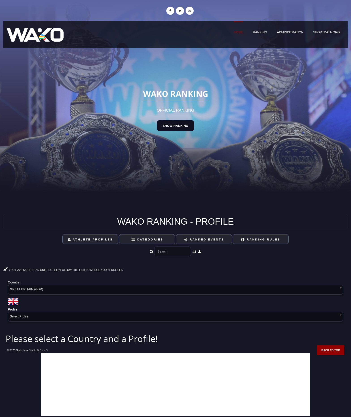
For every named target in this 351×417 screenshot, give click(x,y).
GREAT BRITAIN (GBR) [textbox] (26, 289)
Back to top (330, 350)
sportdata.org (326, 32)
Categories (147, 239)
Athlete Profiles (90, 239)
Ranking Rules (260, 239)
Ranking (260, 32)
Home (238, 32)
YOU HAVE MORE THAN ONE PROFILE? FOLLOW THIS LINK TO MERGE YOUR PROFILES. (63, 270)
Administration (290, 32)
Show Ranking (175, 126)
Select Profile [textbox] (19, 316)
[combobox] (175, 290)
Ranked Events (204, 239)
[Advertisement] (175, 384)
